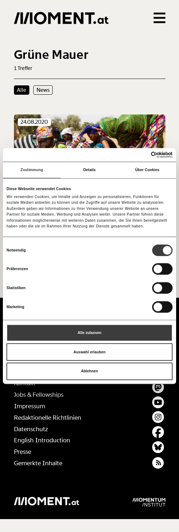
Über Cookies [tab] (147, 170)
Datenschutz (31, 429)
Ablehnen (89, 371)
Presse (22, 452)
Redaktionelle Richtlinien (47, 418)
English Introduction (42, 440)
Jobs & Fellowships (38, 395)
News (43, 90)
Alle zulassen (90, 333)
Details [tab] (89, 170)
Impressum (29, 406)
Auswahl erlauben (89, 352)
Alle (21, 90)
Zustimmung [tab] (31, 170)
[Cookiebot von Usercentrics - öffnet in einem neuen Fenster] (141, 155)
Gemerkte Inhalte (38, 463)
